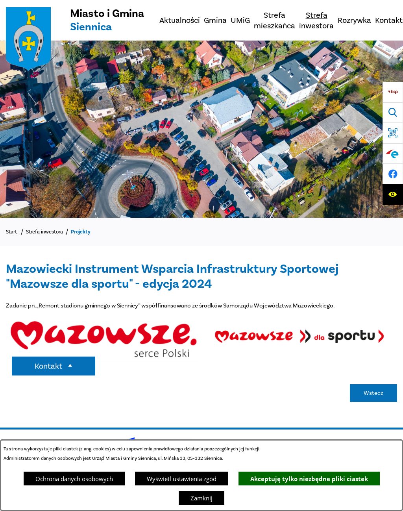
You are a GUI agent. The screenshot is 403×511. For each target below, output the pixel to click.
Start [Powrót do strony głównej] (11, 232)
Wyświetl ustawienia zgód (181, 479)
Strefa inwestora (44, 232)
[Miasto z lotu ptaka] (201, 129)
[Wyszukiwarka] (393, 112)
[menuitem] (179, 20)
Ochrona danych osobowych (74, 479)
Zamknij (201, 498)
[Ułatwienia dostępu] (393, 194)
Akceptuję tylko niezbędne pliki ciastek (309, 479)
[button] (104, 360)
